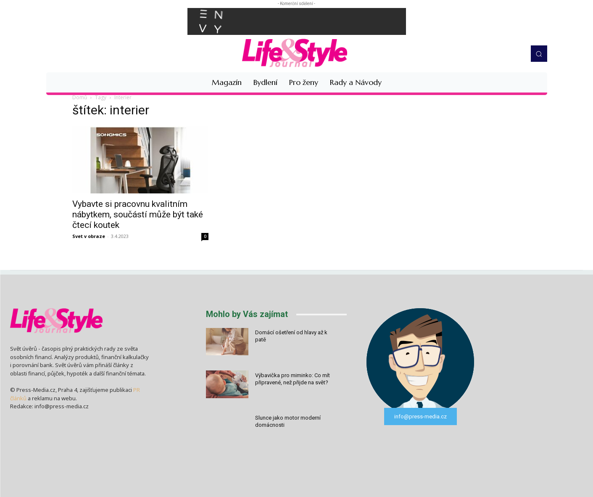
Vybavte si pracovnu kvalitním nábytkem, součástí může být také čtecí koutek (137, 214)
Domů (79, 97)
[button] (539, 53)
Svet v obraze (88, 236)
